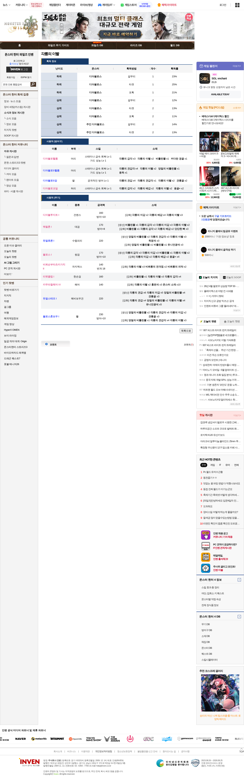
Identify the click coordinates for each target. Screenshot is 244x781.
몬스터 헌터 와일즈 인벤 (19, 54)
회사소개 (58, 751)
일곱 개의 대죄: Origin (15, 341)
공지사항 (185, 751)
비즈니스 (71, 751)
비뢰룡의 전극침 (154, 266)
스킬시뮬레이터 (209, 659)
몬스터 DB (206, 647)
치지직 (7, 295)
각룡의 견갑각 (158, 236)
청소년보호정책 (124, 751)
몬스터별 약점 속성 (211, 599)
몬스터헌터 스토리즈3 (15, 347)
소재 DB (205, 636)
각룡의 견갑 (136, 292)
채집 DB (205, 642)
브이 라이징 (10, 335)
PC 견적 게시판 (12, 268)
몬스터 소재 (169, 284)
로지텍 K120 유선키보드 (212, 435)
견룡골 (152, 296)
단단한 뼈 (180, 228)
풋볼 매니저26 (11, 364)
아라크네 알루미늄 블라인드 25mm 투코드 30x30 (220, 441)
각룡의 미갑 (138, 215)
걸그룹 (7, 307)
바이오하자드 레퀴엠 (15, 352)
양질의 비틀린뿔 (137, 236)
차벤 (6, 301)
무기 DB (205, 624)
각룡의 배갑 (155, 215)
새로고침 (234, 266)
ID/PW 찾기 (26, 77)
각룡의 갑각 (145, 224)
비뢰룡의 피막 (175, 266)
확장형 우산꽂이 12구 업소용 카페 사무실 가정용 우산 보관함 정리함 (220, 447)
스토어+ (237, 107)
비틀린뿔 (130, 224)
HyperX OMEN (11, 330)
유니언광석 (174, 244)
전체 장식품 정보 (209, 605)
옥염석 (152, 240)
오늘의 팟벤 (10, 257)
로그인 (223, 4)
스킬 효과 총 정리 (210, 587)
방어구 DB (206, 630)
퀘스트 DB (206, 653)
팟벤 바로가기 (11, 290)
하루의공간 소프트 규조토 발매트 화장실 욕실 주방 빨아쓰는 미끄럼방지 (220, 428)
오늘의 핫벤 (10, 251)
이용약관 (85, 751)
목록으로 (186, 330)
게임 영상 (9, 324)
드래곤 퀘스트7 (12, 358)
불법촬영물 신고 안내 (147, 751)
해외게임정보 (11, 318)
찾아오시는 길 (169, 751)
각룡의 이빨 (173, 215)
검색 (33, 84)
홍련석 (155, 284)
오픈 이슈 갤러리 (13, 245)
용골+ (173, 256)
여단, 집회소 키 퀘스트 (212, 593)
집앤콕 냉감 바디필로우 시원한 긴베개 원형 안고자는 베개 (220, 422)
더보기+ (237, 66)
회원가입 (11, 77)
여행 (6, 312)
